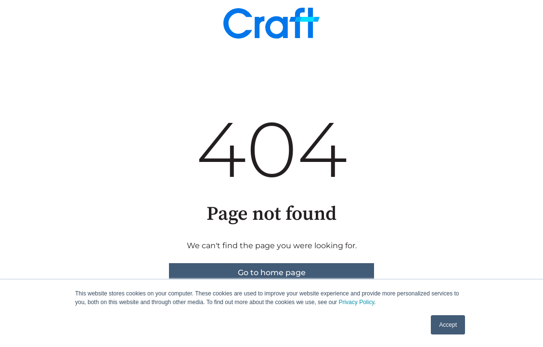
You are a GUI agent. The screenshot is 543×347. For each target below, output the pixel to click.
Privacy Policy (356, 302)
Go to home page (272, 272)
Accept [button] (448, 324)
